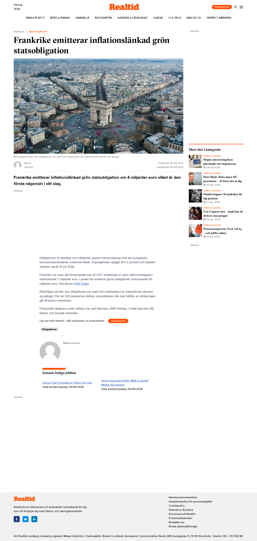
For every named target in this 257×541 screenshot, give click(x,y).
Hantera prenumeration (183, 497)
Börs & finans (60, 18)
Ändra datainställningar (183, 526)
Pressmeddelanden (180, 518)
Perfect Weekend (218, 18)
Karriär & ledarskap (132, 18)
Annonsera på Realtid (182, 514)
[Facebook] (17, 519)
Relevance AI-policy (181, 510)
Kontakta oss (176, 522)
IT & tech (175, 18)
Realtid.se (19, 31)
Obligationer (49, 329)
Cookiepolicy (177, 505)
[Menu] (241, 7)
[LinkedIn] (34, 519)
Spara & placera (38, 31)
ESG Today (81, 283)
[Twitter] (25, 519)
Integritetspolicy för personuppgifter (190, 501)
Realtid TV (193, 18)
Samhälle (82, 18)
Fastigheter (103, 18)
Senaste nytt (35, 18)
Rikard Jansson (71, 343)
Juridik (158, 18)
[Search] (235, 7)
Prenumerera (222, 6)
